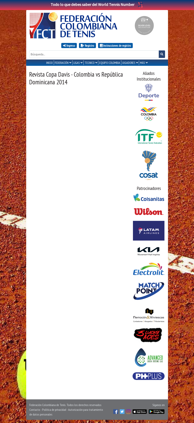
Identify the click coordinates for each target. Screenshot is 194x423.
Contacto (34, 410)
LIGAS (76, 63)
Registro (87, 45)
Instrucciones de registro (115, 45)
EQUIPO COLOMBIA (109, 63)
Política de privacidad (54, 410)
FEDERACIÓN (62, 63)
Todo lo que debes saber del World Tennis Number (97, 4)
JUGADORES (128, 63)
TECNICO (90, 63)
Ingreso (69, 45)
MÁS (142, 63)
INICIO (49, 63)
